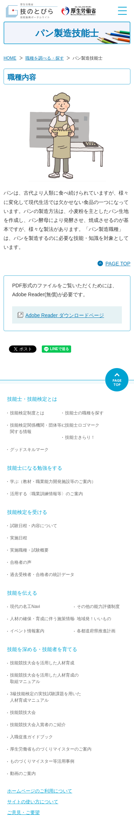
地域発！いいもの (94, 618)
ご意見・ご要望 (23, 812)
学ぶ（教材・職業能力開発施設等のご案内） (53, 481)
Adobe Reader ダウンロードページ (64, 315)
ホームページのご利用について (39, 791)
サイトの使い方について (32, 801)
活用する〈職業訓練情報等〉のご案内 (46, 493)
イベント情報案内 (27, 630)
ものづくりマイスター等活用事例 (42, 761)
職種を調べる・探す (44, 58)
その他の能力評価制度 (98, 606)
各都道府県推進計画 (96, 630)
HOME (10, 58)
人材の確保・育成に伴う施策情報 (42, 618)
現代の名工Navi (25, 606)
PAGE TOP (117, 263)
